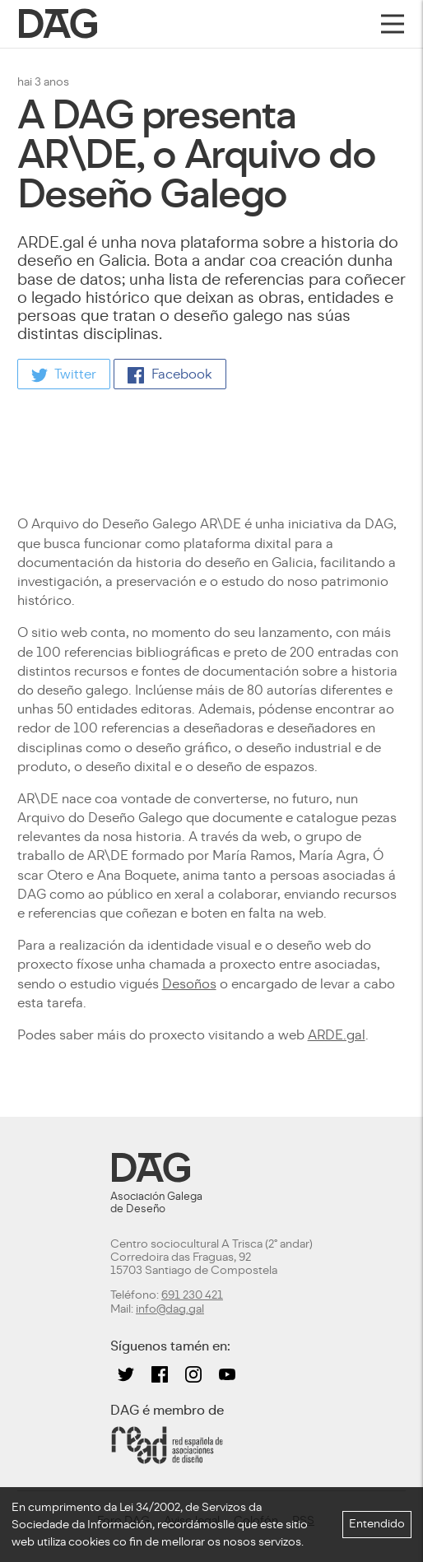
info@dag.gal (170, 1309)
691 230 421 (192, 1295)
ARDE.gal (336, 1035)
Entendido (377, 1524)
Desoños (189, 984)
